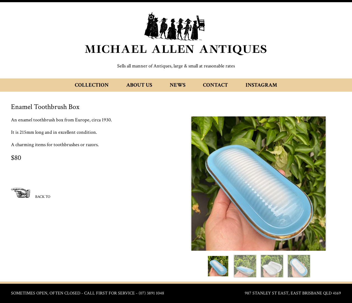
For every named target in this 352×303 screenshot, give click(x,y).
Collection (92, 85)
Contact (215, 85)
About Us (139, 85)
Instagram (261, 85)
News (177, 85)
